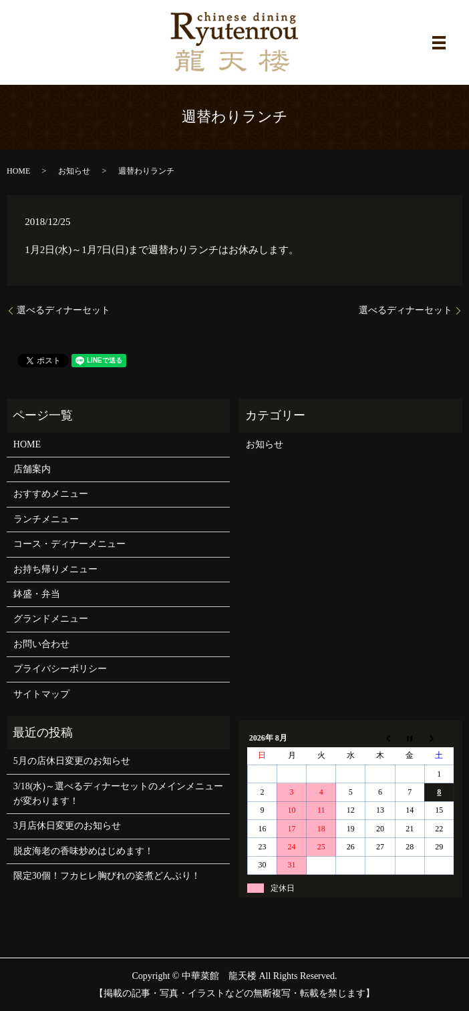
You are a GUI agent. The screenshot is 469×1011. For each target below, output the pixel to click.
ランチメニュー (46, 519)
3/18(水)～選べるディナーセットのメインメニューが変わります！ (118, 793)
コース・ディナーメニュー (69, 544)
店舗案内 (32, 469)
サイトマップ (41, 694)
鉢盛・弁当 (36, 594)
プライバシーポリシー (60, 669)
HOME (18, 171)
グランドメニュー (50, 619)
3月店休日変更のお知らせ (67, 826)
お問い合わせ (41, 644)
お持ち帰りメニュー (55, 569)
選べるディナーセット (63, 310)
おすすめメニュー (50, 494)
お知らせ (74, 171)
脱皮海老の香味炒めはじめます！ (83, 851)
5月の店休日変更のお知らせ (71, 761)
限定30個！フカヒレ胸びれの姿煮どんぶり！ (106, 876)
